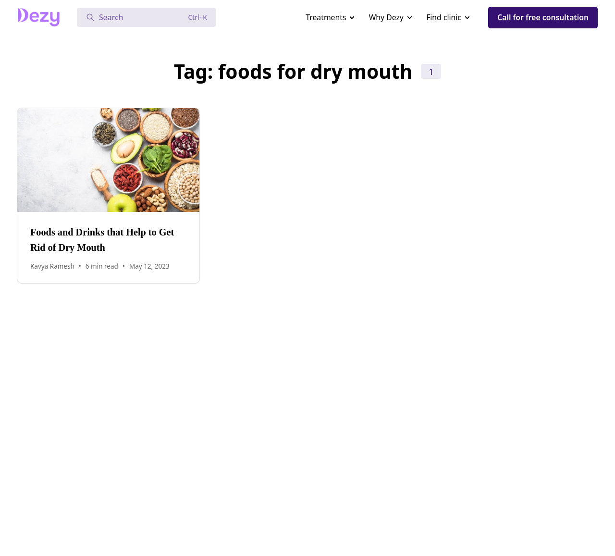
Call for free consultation (543, 17)
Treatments (326, 17)
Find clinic (443, 17)
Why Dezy (386, 17)
